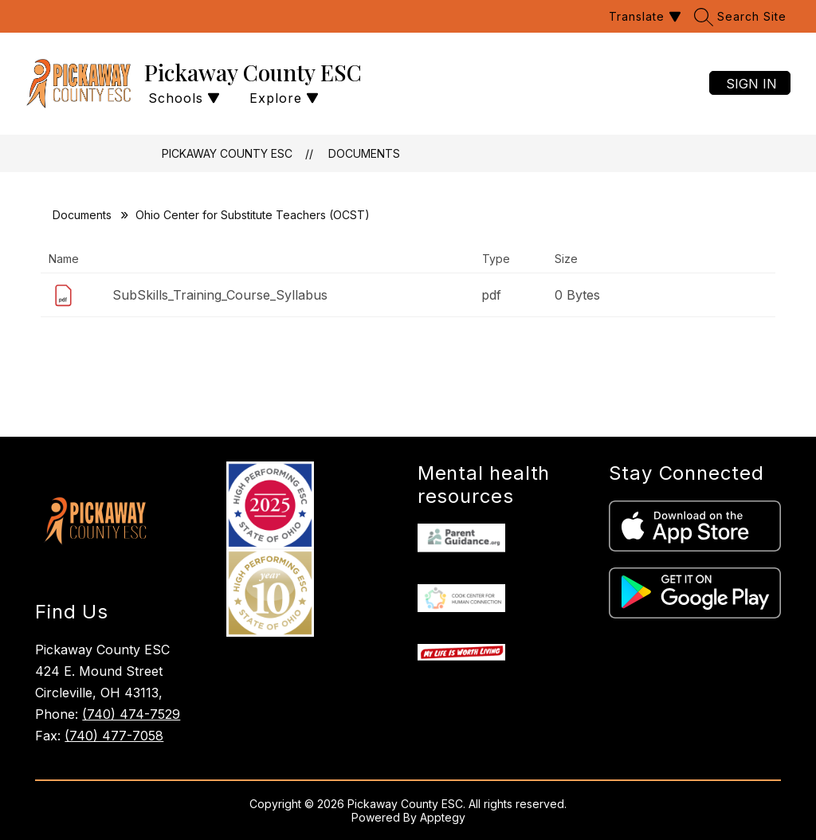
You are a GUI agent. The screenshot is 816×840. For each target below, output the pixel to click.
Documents (364, 153)
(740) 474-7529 (131, 714)
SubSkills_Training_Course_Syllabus (220, 295)
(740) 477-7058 (114, 736)
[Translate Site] (643, 16)
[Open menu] (282, 98)
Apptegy (442, 817)
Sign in (751, 84)
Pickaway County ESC (227, 153)
